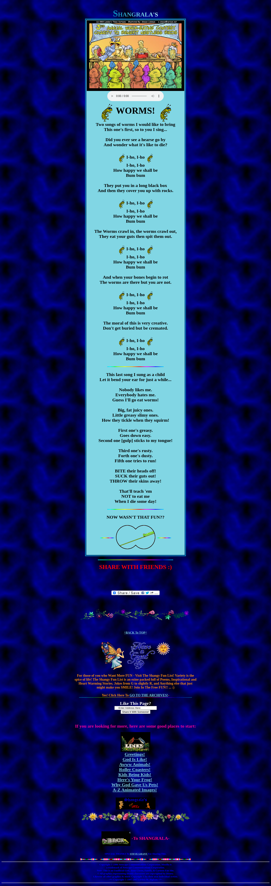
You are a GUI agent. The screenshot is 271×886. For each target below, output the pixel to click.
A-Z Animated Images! (135, 789)
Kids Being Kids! (134, 774)
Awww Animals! (134, 764)
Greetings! (135, 754)
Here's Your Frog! (134, 779)
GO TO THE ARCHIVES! (149, 695)
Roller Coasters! (135, 769)
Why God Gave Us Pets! (134, 784)
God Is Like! (135, 759)
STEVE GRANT (139, 853)
